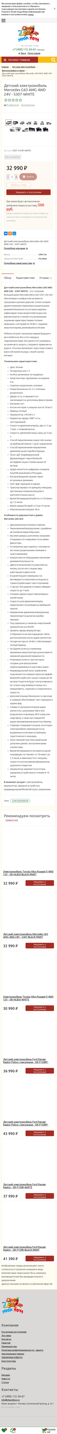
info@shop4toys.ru (11, 1400)
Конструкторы (9, 1361)
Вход (23, 53)
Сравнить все (11, 820)
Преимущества (9, 1346)
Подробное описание (14, 248)
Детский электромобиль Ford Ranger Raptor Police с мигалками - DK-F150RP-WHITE (25, 1062)
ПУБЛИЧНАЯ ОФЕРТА (12, 1357)
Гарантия (6, 1343)
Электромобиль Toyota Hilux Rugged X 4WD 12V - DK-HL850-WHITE (28, 998)
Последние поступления (14, 1332)
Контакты (6, 1339)
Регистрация (34, 53)
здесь (31, 14)
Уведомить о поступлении (28, 192)
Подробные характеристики (18, 263)
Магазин (6, 1375)
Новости (6, 1378)
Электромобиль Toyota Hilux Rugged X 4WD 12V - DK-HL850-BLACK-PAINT (28, 873)
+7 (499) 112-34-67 (24, 49)
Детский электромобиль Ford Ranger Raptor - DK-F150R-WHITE (24, 1186)
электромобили (20, 801)
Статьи (5, 1382)
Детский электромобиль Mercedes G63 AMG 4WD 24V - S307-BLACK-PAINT (25, 935)
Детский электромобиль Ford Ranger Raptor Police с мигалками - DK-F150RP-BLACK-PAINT (25, 1124)
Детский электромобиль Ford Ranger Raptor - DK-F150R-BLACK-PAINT (24, 1248)
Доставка (6, 1335)
